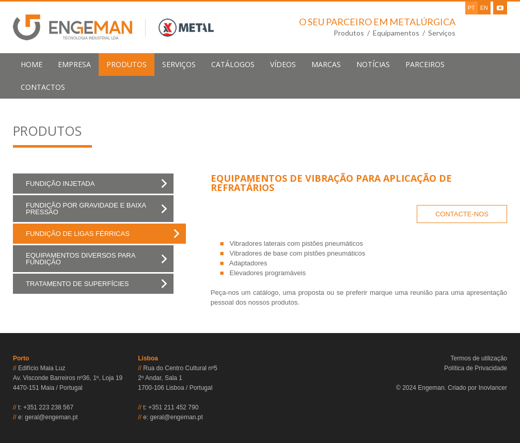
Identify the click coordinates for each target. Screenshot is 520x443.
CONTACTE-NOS (462, 214)
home (31, 64)
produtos (126, 64)
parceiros (425, 64)
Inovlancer (493, 387)
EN (484, 8)
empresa (74, 64)
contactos (43, 87)
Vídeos (283, 64)
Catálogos (233, 64)
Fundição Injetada (60, 183)
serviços (179, 64)
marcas (326, 64)
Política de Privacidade (475, 368)
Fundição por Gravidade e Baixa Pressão (86, 208)
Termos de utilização (479, 358)
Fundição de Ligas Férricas (78, 234)
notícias (373, 64)
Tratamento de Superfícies (77, 284)
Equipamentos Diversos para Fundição (80, 258)
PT (471, 8)
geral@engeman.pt (51, 417)
